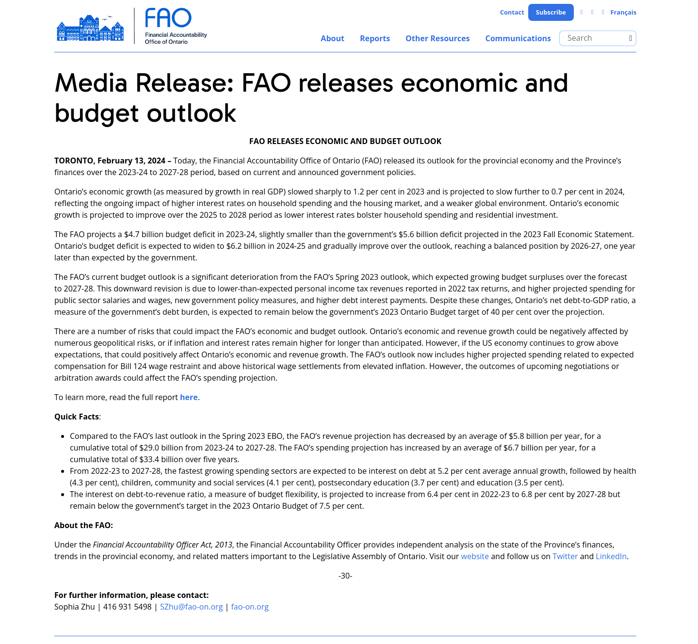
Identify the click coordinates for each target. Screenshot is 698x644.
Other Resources (438, 38)
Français (623, 12)
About (332, 38)
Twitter (565, 556)
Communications (518, 38)
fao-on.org (250, 606)
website (475, 556)
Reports (375, 38)
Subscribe (551, 12)
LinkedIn (611, 556)
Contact (512, 12)
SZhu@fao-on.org (191, 606)
